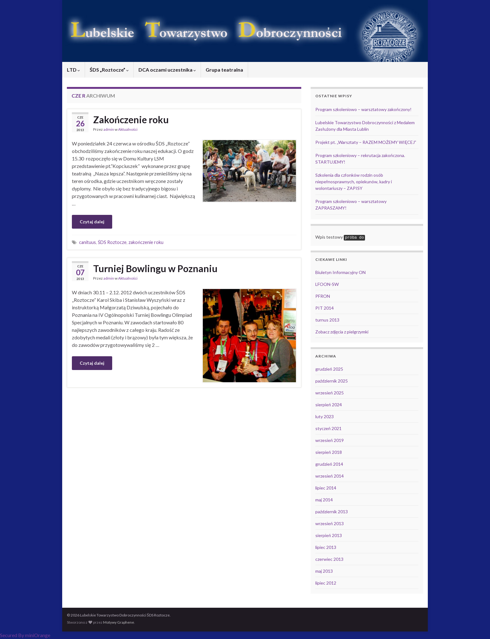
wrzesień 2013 (329, 523)
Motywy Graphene (118, 622)
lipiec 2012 (325, 583)
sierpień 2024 (328, 404)
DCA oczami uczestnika (167, 70)
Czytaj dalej (92, 221)
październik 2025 (331, 380)
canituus (87, 242)
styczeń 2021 (328, 428)
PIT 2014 (324, 308)
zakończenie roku (145, 242)
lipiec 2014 (325, 487)
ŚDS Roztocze (112, 242)
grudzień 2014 (329, 464)
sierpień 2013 (328, 535)
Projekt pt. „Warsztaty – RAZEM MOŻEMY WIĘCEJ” (365, 142)
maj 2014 (324, 499)
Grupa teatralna (224, 70)
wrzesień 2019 (329, 440)
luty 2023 (324, 416)
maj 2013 (324, 571)
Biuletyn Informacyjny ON (340, 272)
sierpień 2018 (328, 452)
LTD (73, 70)
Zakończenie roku (131, 119)
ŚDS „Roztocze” (109, 70)
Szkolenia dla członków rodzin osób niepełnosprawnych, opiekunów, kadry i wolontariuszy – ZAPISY (353, 181)
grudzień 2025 (329, 369)
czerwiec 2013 (329, 559)
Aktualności (128, 129)
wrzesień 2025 (329, 392)
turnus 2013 (327, 319)
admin (108, 129)
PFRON (322, 296)
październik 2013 (331, 511)
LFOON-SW (327, 284)
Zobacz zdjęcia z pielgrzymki (341, 331)
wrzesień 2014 (329, 476)
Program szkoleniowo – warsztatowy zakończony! (363, 109)
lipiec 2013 (325, 547)
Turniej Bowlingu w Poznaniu (155, 268)
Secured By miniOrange (25, 635)
